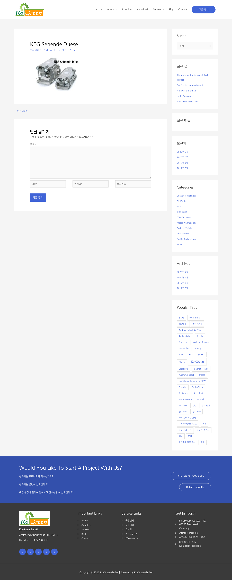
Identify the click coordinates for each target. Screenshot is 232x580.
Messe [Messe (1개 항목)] (202, 374)
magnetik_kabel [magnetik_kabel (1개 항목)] (186, 374)
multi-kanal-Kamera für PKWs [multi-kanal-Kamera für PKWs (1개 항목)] (193, 380)
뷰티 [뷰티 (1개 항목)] (190, 435)
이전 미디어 (21, 111)
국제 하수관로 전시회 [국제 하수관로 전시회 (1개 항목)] (188, 423)
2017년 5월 (183, 168)
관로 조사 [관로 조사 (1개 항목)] (196, 411)
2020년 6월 (183, 157)
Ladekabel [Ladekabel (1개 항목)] (183, 368)
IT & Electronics (185, 217)
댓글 (33, 144)
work (179, 243)
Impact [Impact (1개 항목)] (201, 353)
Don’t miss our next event (191, 85)
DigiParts (181, 200)
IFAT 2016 (182, 211)
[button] (204, 9)
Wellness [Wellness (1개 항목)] (183, 404)
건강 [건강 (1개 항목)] (194, 404)
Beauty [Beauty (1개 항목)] (200, 335)
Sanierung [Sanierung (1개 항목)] (183, 392)
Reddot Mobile (185, 227)
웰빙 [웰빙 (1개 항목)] (202, 441)
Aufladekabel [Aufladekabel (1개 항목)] (185, 335)
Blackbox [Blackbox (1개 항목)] (183, 341)
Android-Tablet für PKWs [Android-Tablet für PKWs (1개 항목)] (190, 329)
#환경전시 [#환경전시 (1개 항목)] (197, 323)
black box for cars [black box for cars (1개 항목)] (201, 341)
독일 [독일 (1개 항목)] (205, 423)
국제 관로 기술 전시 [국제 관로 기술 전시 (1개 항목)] (187, 417)
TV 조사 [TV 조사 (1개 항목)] (200, 398)
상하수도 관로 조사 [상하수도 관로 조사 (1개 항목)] (187, 441)
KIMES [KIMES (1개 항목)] (182, 361)
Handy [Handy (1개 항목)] (198, 347)
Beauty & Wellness (187, 195)
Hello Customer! (186, 96)
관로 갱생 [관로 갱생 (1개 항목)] (206, 404)
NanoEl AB (142, 9)
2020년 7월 (183, 151)
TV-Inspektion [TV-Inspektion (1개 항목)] (185, 398)
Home (99, 9)
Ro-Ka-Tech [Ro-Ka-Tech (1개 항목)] (197, 386)
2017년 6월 (183, 162)
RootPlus (127, 9)
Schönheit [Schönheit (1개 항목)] (198, 392)
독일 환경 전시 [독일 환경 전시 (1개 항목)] (203, 429)
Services (157, 9)
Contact (182, 9)
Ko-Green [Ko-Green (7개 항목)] (197, 360)
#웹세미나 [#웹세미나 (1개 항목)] (183, 323)
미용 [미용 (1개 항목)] (181, 435)
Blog (171, 9)
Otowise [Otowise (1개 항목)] (183, 386)
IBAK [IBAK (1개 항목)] (181, 353)
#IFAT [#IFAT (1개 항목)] (181, 317)
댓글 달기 (35, 50)
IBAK (179, 206)
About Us (112, 9)
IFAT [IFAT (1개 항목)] (191, 353)
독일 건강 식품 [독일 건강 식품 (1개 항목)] (185, 429)
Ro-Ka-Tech (183, 233)
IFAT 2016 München (188, 101)
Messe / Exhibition (187, 222)
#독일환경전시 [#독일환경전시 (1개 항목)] (196, 317)
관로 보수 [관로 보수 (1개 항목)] (183, 411)
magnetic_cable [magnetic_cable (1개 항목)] (201, 368)
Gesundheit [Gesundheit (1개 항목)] (184, 347)
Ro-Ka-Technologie (187, 238)
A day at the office (187, 90)
